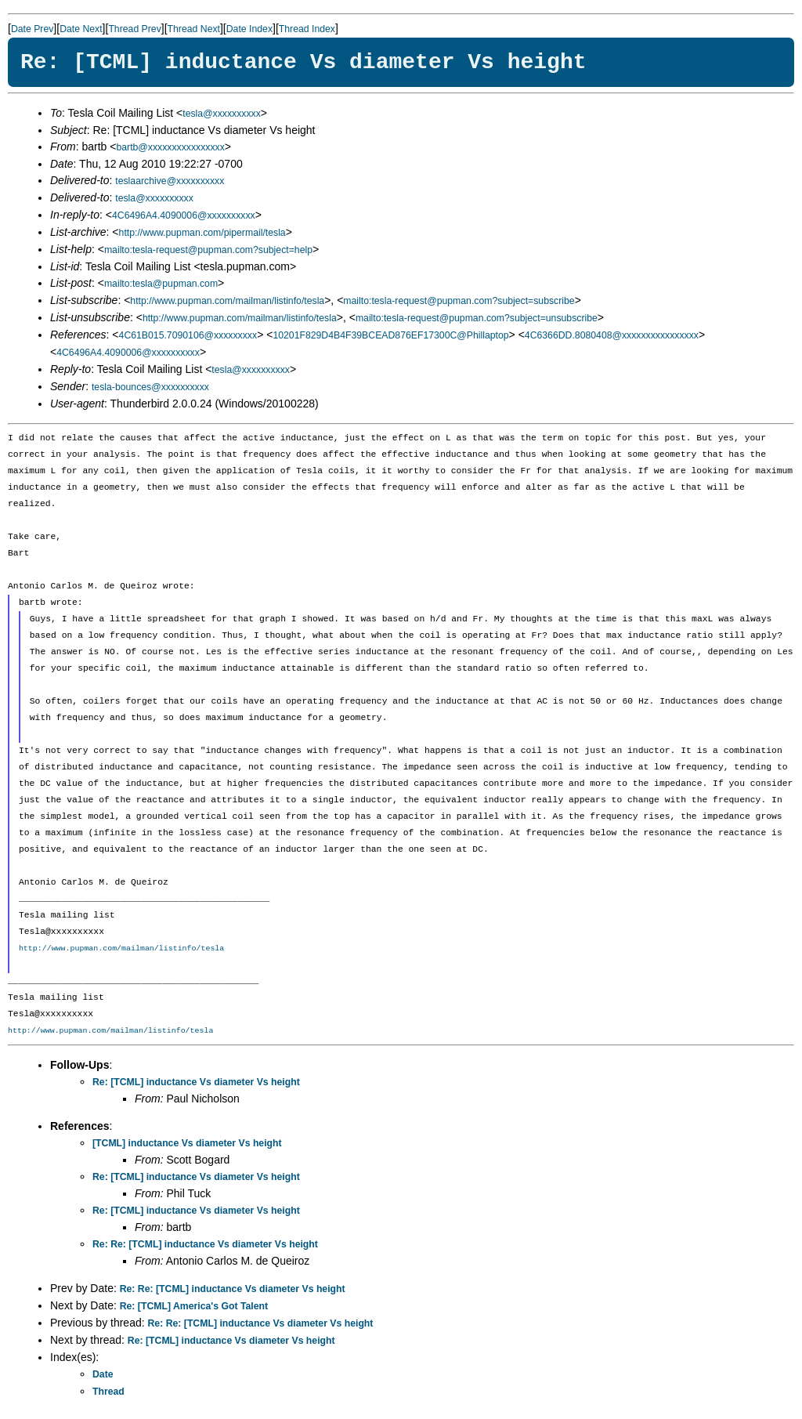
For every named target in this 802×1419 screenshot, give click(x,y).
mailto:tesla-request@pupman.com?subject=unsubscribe (477, 318)
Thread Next (194, 29)
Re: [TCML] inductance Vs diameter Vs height (196, 1082)
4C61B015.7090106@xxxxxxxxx (188, 335)
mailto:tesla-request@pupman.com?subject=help (208, 249)
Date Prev (32, 29)
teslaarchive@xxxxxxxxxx (169, 181)
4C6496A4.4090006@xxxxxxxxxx (183, 215)
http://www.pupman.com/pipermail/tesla (202, 232)
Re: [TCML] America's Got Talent (194, 1306)
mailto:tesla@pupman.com (161, 283)
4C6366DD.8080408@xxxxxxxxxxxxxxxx (612, 335)
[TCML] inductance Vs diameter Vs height (187, 1143)
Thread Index (307, 29)
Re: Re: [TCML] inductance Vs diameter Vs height (205, 1244)
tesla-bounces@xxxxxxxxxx (150, 387)
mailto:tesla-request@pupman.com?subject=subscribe (458, 300)
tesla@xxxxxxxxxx (221, 113)
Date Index (249, 29)
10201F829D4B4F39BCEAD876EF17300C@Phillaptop (390, 335)
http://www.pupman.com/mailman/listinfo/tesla (227, 300)
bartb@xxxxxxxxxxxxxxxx (170, 147)
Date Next (81, 29)
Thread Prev (134, 29)
